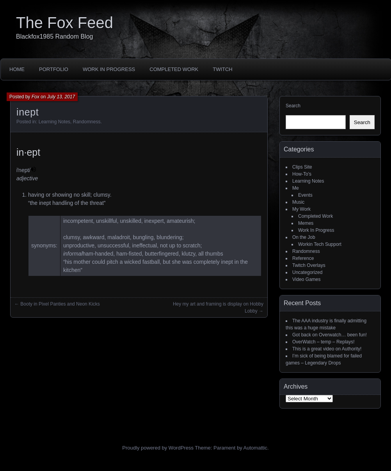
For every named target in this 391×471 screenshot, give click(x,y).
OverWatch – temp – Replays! (323, 342)
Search (293, 105)
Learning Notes (54, 121)
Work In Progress (109, 69)
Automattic (255, 448)
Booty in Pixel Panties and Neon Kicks (60, 304)
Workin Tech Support (319, 244)
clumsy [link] (71, 237)
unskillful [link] (106, 221)
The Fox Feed (64, 22)
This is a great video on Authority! (326, 349)
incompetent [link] (78, 221)
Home (17, 69)
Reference (303, 258)
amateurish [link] (180, 221)
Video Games (306, 279)
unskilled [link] (130, 221)
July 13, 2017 (61, 97)
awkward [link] (93, 237)
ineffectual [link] (144, 245)
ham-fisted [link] (129, 254)
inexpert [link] (154, 221)
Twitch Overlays (308, 265)
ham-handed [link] (98, 254)
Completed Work (173, 69)
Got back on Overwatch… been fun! (329, 335)
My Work (301, 209)
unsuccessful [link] (113, 245)
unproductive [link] (78, 245)
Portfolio (53, 69)
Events (305, 195)
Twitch (223, 69)
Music (298, 202)
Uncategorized (307, 272)
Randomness (87, 121)
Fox (35, 97)
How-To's (301, 174)
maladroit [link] (118, 237)
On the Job (303, 237)
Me (295, 188)
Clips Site (302, 167)
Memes (305, 223)
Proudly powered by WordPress (158, 448)
